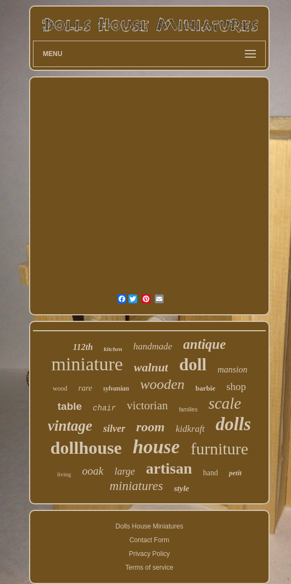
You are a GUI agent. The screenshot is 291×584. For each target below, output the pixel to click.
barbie (205, 388)
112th (83, 347)
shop (236, 386)
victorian (147, 405)
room (150, 427)
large (124, 471)
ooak (93, 471)
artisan (169, 468)
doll (192, 364)
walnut (151, 367)
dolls (233, 424)
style (181, 488)
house (156, 447)
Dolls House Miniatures (149, 526)
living (64, 474)
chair (104, 408)
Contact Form (150, 540)
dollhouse (86, 448)
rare (85, 387)
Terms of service (149, 567)
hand (210, 473)
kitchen (113, 349)
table (70, 406)
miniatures (136, 486)
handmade (152, 346)
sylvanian (116, 388)
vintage (70, 426)
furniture (219, 449)
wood (60, 388)
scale (225, 403)
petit (235, 473)
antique (204, 344)
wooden (162, 384)
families (188, 410)
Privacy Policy (149, 554)
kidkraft (190, 429)
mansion (232, 369)
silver (114, 428)
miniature (87, 364)
